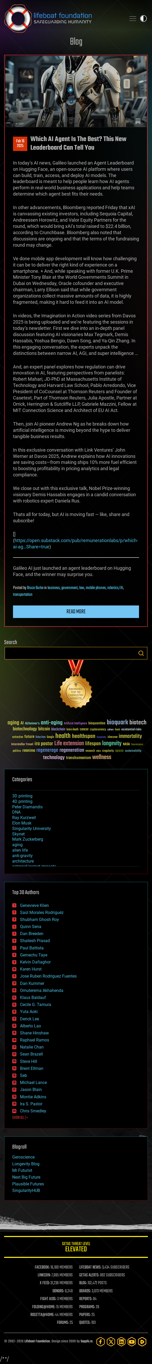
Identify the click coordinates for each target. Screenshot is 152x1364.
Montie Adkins (33, 1096)
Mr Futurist (22, 1170)
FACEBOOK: (42, 1267)
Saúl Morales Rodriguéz (42, 912)
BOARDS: (85, 1291)
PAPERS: (85, 1315)
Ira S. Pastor (31, 1103)
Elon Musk (21, 823)
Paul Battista (32, 947)
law (81, 588)
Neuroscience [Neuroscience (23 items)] (137, 744)
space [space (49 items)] (119, 750)
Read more (76, 611)
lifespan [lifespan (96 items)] (93, 744)
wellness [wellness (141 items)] (101, 757)
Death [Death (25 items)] (117, 729)
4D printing (22, 801)
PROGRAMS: (87, 1307)
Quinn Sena (30, 926)
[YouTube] (132, 1341)
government (69, 588)
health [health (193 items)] (63, 736)
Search (141, 653)
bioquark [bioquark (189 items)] (117, 722)
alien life (20, 850)
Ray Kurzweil (24, 817)
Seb (23, 1075)
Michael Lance (33, 1082)
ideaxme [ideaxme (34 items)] (112, 737)
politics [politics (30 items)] (17, 751)
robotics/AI (115, 588)
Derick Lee (29, 1018)
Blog (76, 42)
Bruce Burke (35, 588)
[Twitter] (111, 1341)
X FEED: (45, 1283)
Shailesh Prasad (35, 940)
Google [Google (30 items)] (50, 737)
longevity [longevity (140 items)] (112, 743)
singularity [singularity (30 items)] (108, 751)
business (54, 588)
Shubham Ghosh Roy (39, 919)
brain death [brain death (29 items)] (72, 729)
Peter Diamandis (27, 806)
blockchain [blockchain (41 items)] (58, 730)
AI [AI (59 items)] (22, 723)
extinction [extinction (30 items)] (17, 737)
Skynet (18, 834)
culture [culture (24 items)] (110, 729)
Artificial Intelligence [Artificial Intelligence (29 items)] (75, 723)
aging (17, 844)
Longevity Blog (25, 1163)
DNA (16, 812)
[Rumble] (142, 1341)
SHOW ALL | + (20, 1117)
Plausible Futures (28, 1183)
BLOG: (83, 1283)
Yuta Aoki (29, 1011)
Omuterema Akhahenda (41, 990)
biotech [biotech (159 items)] (138, 722)
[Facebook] (100, 1341)
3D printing (22, 795)
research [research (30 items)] (90, 751)
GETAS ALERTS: (89, 1275)
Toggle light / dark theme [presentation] (143, 18)
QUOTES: (84, 1322)
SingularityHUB (26, 1190)
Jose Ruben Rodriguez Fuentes (48, 976)
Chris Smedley (33, 1110)
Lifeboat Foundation (37, 1341)
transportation (22, 594)
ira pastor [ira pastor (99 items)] (44, 744)
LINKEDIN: (44, 1275)
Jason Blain (31, 1089)
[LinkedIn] (121, 1341)
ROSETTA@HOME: (42, 1315)
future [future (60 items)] (29, 736)
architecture (23, 861)
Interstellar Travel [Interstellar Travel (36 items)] (22, 745)
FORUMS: (63, 1322)
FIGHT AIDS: (48, 1299)
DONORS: (58, 1291)
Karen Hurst (31, 969)
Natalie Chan (32, 1047)
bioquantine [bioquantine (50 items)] (96, 723)
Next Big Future (26, 1177)
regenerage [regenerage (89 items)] (47, 750)
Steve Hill (28, 1061)
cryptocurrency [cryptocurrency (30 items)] (98, 729)
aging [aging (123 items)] (13, 723)
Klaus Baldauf (33, 997)
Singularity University (31, 828)
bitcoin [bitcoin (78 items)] (44, 729)
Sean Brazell (31, 1054)
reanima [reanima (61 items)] (28, 750)
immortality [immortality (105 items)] (130, 736)
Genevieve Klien (34, 905)
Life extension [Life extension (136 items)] (69, 743)
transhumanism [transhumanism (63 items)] (78, 757)
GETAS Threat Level (76, 1248)
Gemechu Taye (33, 955)
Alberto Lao (30, 1025)
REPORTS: (85, 1299)
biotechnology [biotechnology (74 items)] (25, 729)
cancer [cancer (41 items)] (84, 730)
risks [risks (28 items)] (98, 751)
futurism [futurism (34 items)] (40, 737)
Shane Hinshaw (34, 1032)
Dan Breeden (31, 933)
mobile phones (96, 588)
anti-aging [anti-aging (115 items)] (52, 723)
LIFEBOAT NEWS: (90, 1267)
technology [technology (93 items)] (54, 758)
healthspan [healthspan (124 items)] (83, 736)
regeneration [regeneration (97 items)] (72, 750)
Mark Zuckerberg (27, 839)
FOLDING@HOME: (43, 1307)
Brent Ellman (31, 1068)
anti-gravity (22, 855)
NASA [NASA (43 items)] (126, 744)
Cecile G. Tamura (35, 1004)
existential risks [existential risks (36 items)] (131, 730)
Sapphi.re (86, 1341)
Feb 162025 (20, 143)
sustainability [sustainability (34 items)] (133, 751)
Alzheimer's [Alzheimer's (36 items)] (32, 724)
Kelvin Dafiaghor (35, 962)
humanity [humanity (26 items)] (101, 737)
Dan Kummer (32, 983)
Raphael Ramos (34, 1040)
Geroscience (23, 1157)
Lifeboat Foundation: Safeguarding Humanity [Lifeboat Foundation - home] (63, 18)
